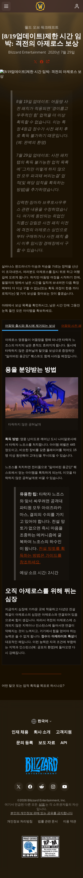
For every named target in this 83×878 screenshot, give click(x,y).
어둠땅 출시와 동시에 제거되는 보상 (30, 325)
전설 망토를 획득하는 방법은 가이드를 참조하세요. (42, 555)
